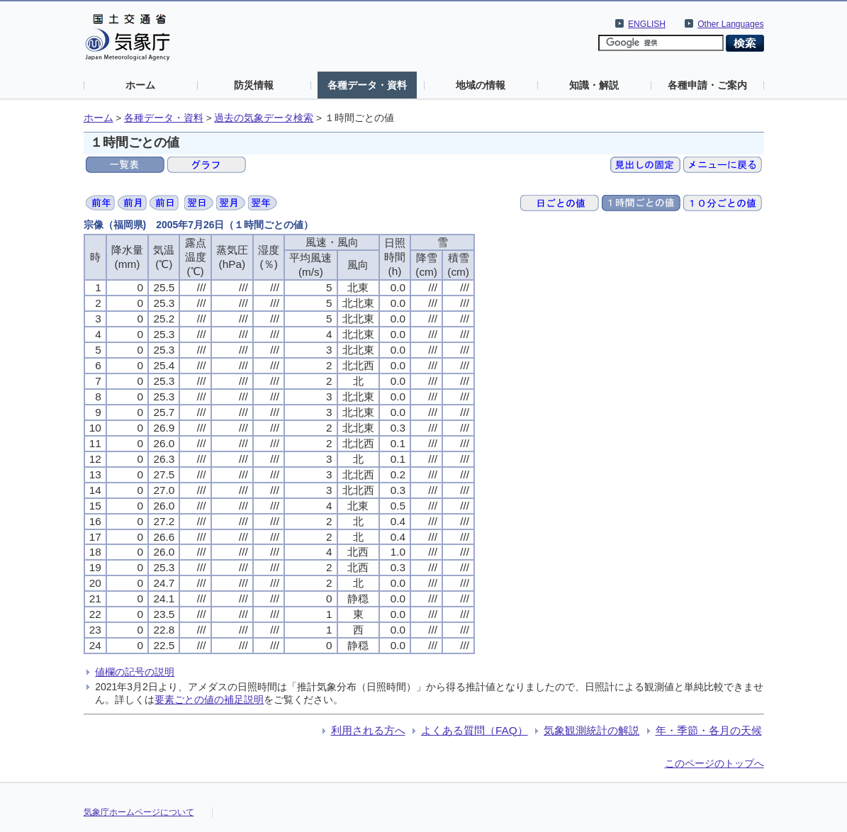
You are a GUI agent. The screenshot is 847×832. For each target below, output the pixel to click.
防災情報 (254, 85)
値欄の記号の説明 (134, 672)
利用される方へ (368, 730)
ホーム (140, 85)
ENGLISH (647, 24)
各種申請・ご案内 (707, 85)
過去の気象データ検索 (263, 118)
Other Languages (730, 24)
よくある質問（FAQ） (474, 730)
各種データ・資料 (367, 85)
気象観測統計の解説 (591, 730)
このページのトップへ (714, 763)
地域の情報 (480, 85)
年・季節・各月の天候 (709, 730)
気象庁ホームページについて (139, 812)
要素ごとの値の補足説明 (209, 699)
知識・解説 (594, 85)
